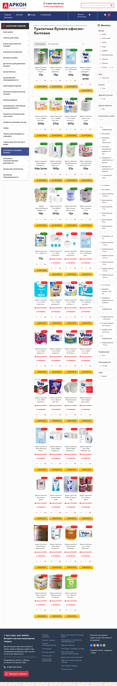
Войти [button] (81, 14)
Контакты (8, 17)
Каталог (19, 15)
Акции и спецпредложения (49, 648)
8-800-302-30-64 (55, 3)
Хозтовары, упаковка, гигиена (51, 25)
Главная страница (45, 640)
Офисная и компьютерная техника (71, 665)
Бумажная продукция (12, 52)
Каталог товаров (48, 644)
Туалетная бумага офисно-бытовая (75, 25)
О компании (46, 15)
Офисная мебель (10, 100)
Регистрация (47, 660)
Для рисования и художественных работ (70, 657)
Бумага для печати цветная (71, 661)
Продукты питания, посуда (14, 122)
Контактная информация (47, 664)
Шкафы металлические (13, 169)
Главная (7, 15)
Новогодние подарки (12, 86)
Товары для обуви (11, 38)
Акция (32, 15)
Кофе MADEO (8, 32)
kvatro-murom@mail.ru (53, 6)
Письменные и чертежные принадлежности (71, 645)
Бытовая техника (10, 58)
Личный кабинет (48, 656)
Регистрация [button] (83, 16)
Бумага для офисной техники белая (72, 640)
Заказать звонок (16, 677)
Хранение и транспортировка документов (10, 161)
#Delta (93, 657)
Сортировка (40, 44)
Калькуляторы (9, 72)
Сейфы (6, 128)
